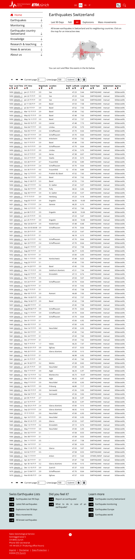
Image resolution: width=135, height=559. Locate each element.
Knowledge (26, 39)
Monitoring (26, 25)
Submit (71, 79)
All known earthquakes (26, 520)
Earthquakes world (104, 514)
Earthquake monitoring (106, 504)
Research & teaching (26, 44)
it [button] (89, 5)
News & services (26, 49)
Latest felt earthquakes (26, 504)
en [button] (80, 5)
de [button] (75, 5)
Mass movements (107, 22)
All (77, 22)
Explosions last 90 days (26, 509)
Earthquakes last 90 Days (27, 499)
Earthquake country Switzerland (26, 32)
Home (16, 15)
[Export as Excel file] (79, 80)
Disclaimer (24, 550)
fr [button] (85, 5)
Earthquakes (26, 20)
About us (26, 54)
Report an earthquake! (66, 499)
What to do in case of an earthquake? (71, 505)
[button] (19, 4)
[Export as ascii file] (84, 80)
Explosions (88, 22)
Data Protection (39, 550)
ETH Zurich (21, 553)
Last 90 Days (57, 22)
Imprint (12, 550)
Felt (70, 22)
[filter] (12, 88)
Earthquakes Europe (104, 509)
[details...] (18, 92)
